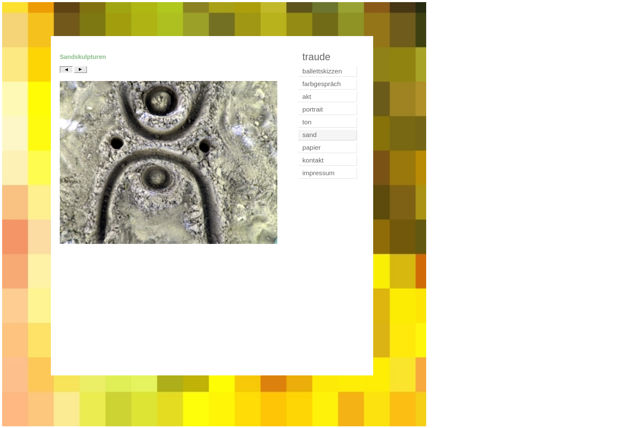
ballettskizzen (322, 71)
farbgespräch (321, 83)
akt (306, 96)
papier (311, 147)
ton (307, 122)
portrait (312, 109)
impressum (318, 172)
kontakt (313, 160)
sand (309, 134)
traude (316, 56)
